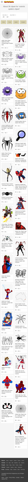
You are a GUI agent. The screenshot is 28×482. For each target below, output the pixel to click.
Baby (10, 465)
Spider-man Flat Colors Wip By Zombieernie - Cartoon (7, 392)
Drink (19, 469)
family (17, 465)
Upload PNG (4, 479)
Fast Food (23, 469)
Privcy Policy (12, 477)
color (3, 22)
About (2, 477)
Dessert (14, 469)
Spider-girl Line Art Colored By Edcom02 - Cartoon (20, 372)
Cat (19, 462)
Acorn (7, 460)
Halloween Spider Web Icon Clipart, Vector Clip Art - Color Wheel (20, 145)
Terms (6, 477)
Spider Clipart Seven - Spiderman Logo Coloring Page (7, 155)
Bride (14, 465)
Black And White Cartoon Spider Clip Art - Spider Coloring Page (7, 60)
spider (16, 22)
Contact (17, 477)
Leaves (15, 460)
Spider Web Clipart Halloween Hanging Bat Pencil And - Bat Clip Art (20, 160)
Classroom (20, 467)
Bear (10, 462)
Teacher (12, 467)
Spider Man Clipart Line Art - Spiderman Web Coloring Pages (20, 416)
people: (3, 465)
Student (7, 467)
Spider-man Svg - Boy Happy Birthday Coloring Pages (21, 396)
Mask (7, 465)
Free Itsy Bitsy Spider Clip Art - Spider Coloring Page (21, 62)
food (9, 22)
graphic (23, 22)
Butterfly (16, 462)
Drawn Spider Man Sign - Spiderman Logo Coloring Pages (7, 348)
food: (2, 469)
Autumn (11, 460)
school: (3, 467)
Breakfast (7, 469)
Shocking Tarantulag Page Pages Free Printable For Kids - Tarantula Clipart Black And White (20, 282)
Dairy (11, 469)
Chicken (22, 462)
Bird (12, 462)
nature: (3, 460)
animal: (3, 462)
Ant (7, 462)
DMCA (22, 477)
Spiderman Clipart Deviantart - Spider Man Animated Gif (7, 303)
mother (20, 465)
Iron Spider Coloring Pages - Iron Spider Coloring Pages (19, 45)
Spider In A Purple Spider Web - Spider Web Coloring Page (7, 99)
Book (16, 467)
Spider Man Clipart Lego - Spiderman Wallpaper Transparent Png (20, 233)
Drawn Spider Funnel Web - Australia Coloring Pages (20, 305)
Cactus (19, 460)
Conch (22, 460)
